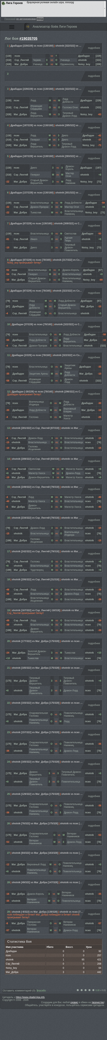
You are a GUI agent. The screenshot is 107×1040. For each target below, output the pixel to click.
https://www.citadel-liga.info (30, 997)
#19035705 (28, 39)
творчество (98, 1002)
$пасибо (41, 990)
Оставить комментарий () (19, 990)
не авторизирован (26, 19)
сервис (74, 1002)
